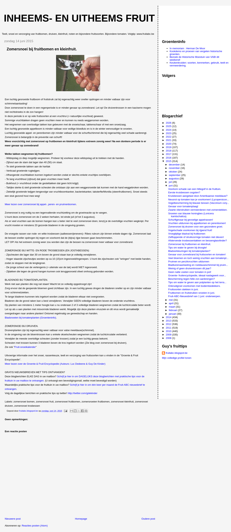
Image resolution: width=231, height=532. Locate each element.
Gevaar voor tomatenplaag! (183, 206)
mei (171, 299)
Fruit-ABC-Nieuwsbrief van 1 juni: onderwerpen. (194, 296)
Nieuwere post (13, 518)
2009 (169, 334)
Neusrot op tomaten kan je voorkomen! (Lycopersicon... (198, 199)
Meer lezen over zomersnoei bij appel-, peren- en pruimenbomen (40, 204)
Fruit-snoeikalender (25, 347)
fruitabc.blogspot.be (176, 352)
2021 (169, 140)
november (174, 168)
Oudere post (148, 518)
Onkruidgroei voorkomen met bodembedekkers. (194, 286)
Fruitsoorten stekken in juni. (183, 289)
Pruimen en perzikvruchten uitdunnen (188, 261)
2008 (169, 338)
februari (173, 310)
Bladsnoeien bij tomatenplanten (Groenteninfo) (30, 317)
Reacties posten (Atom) (35, 525)
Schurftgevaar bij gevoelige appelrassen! (190, 219)
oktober (173, 171)
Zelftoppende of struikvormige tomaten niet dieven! (196, 237)
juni (171, 185)
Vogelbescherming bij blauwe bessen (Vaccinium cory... (198, 203)
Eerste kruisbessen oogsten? (184, 192)
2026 (169, 122)
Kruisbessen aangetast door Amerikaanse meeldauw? (198, 195)
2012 (169, 324)
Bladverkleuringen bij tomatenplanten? (189, 251)
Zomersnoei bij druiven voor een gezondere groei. (195, 226)
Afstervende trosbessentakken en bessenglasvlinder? (197, 240)
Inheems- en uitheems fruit (79, 18)
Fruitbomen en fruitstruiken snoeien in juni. (191, 292)
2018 (169, 150)
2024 (169, 129)
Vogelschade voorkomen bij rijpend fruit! (190, 230)
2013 (169, 320)
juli (171, 182)
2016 (169, 157)
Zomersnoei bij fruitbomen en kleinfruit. (189, 244)
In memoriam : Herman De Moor (187, 48)
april (171, 303)
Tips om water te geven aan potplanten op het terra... (197, 282)
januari (173, 313)
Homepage (81, 518)
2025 (169, 126)
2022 (169, 136)
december (174, 164)
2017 (169, 154)
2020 (169, 143)
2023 (169, 133)
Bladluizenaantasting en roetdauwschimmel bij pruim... (198, 265)
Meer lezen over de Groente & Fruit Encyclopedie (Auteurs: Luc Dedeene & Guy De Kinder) (55, 363)
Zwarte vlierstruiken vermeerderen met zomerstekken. (198, 209)
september (175, 175)
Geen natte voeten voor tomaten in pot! (189, 272)
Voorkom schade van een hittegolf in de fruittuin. (194, 189)
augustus (174, 178)
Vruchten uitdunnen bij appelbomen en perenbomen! (197, 223)
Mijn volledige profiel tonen (176, 357)
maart (172, 306)
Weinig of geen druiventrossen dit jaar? (189, 268)
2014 (169, 317)
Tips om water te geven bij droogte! (187, 247)
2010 (169, 331)
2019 (169, 147)
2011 (169, 327)
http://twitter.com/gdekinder (82, 393)
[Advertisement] (179, 20)
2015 (169, 161)
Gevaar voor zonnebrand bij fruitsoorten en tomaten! (197, 254)
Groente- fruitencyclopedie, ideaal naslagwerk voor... (197, 275)
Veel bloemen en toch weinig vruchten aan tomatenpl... (198, 258)
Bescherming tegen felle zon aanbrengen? (191, 278)
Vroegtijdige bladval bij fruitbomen (186, 233)
